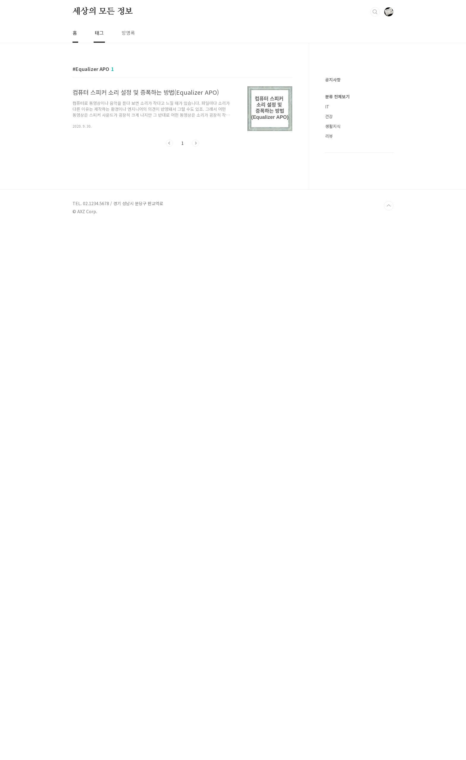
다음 (195, 143)
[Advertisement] (359, 160)
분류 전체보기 (337, 453)
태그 (99, 32)
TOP (388, 740)
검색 (375, 11)
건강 (329, 473)
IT (327, 463)
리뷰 (329, 492)
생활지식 (333, 482)
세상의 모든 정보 (103, 11)
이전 (169, 143)
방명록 (128, 32)
